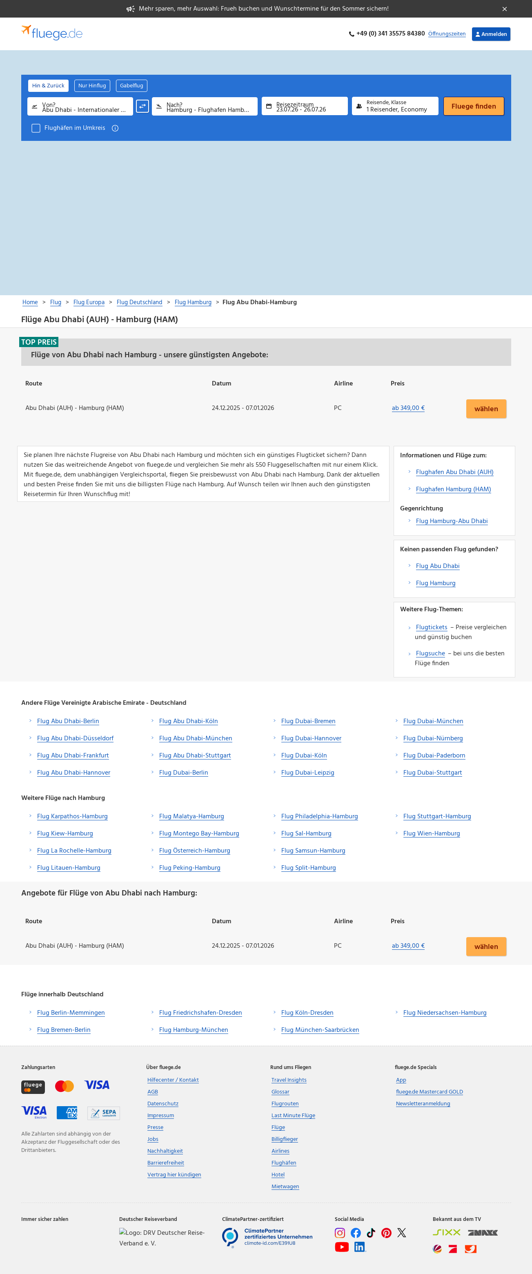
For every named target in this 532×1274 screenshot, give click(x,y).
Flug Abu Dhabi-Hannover (73, 773)
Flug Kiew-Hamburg (65, 834)
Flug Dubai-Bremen (308, 721)
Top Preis (39, 342)
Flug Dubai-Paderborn (434, 756)
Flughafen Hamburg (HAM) (453, 489)
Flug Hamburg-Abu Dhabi (452, 521)
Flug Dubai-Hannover (311, 738)
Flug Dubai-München (433, 721)
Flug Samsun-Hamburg (313, 851)
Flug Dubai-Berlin (183, 773)
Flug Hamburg (436, 583)
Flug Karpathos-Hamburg (72, 816)
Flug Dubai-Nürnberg (433, 738)
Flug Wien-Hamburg (431, 834)
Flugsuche (430, 653)
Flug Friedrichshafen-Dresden (200, 1013)
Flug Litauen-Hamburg (68, 868)
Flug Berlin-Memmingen (71, 1013)
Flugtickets (431, 627)
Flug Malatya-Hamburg (191, 816)
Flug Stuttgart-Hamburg (437, 816)
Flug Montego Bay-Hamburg (199, 834)
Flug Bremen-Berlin (64, 1030)
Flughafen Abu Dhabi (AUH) (455, 472)
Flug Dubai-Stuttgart (432, 773)
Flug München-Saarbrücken (320, 1030)
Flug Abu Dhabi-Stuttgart (195, 756)
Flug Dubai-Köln (304, 756)
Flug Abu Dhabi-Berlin (68, 721)
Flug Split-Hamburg (308, 868)
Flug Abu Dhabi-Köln (188, 721)
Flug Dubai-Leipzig (307, 773)
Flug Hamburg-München (193, 1030)
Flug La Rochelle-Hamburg (74, 851)
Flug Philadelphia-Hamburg (319, 816)
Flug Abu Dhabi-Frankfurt (73, 756)
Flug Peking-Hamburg (189, 868)
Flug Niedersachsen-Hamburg (445, 1013)
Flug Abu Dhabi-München (195, 738)
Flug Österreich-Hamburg (194, 851)
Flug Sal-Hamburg (306, 834)
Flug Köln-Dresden (307, 1013)
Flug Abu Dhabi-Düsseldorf (75, 738)
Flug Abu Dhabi (438, 566)
